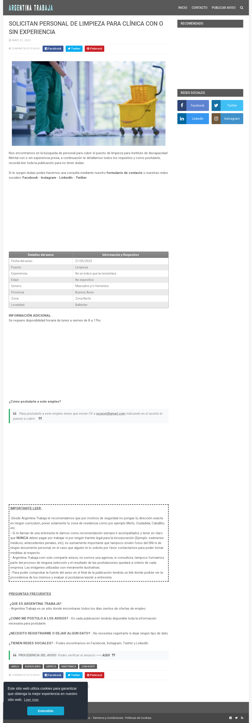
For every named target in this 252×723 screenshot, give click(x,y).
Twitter (81, 178)
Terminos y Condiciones (108, 717)
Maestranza (68, 666)
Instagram (48, 178)
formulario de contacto (124, 173)
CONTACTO (199, 7)
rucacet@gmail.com (110, 414)
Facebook (30, 178)
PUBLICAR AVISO (224, 7)
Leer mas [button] (31, 700)
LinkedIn (66, 178)
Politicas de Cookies (138, 717)
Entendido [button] (45, 711)
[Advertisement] (89, 215)
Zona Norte (88, 666)
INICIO (182, 7)
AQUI (106, 655)
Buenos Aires (33, 666)
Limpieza (51, 666)
